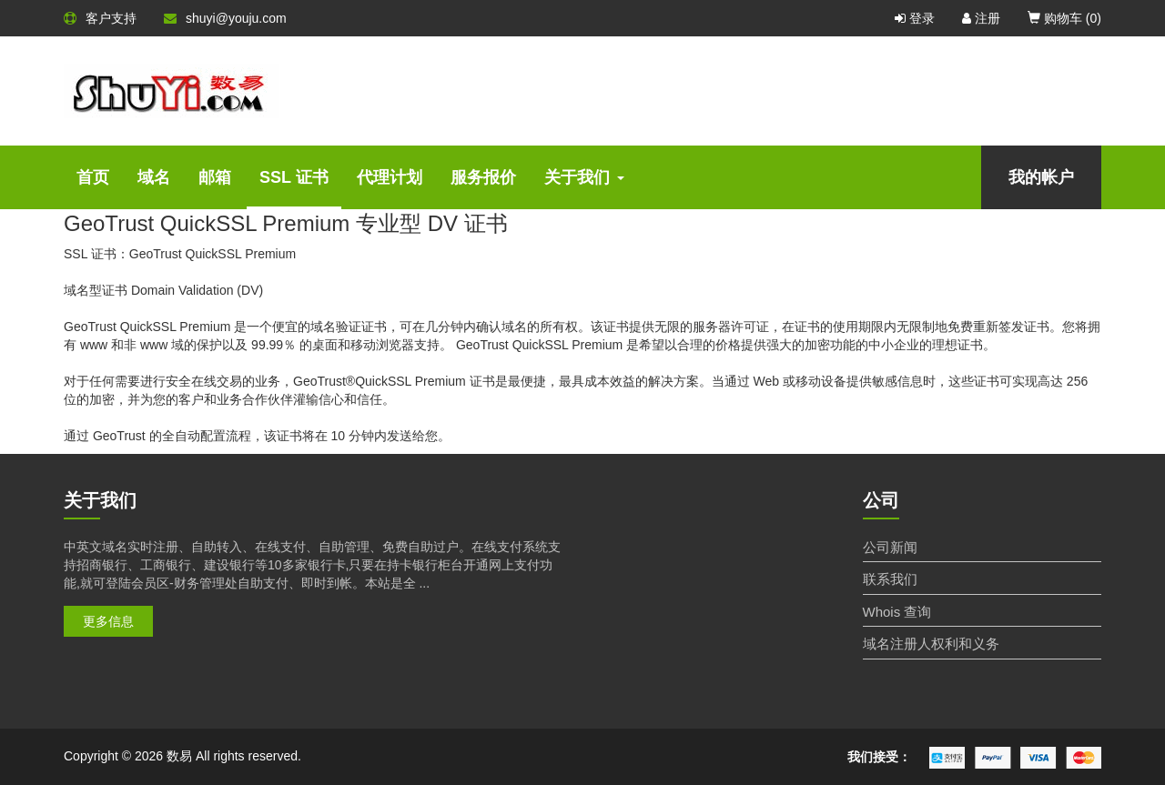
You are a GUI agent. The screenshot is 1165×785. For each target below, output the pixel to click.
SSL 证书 (294, 177)
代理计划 (389, 177)
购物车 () (1064, 18)
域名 (153, 177)
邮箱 (214, 177)
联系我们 (890, 579)
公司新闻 (890, 547)
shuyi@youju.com (225, 18)
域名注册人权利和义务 (931, 643)
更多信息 (108, 621)
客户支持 (100, 18)
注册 (981, 18)
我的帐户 (1041, 177)
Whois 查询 (897, 611)
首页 (92, 177)
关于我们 (584, 177)
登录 (915, 18)
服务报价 (483, 177)
